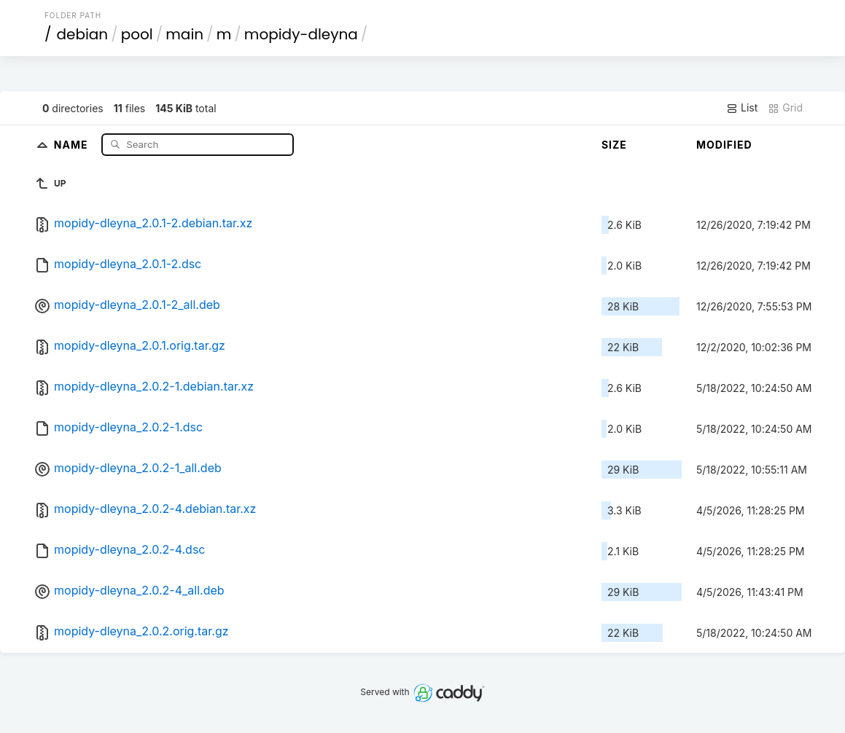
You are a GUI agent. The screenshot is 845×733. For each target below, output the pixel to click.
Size (614, 144)
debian (82, 34)
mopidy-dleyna (301, 34)
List (742, 107)
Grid (785, 107)
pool (137, 34)
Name (72, 144)
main (184, 34)
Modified (724, 144)
